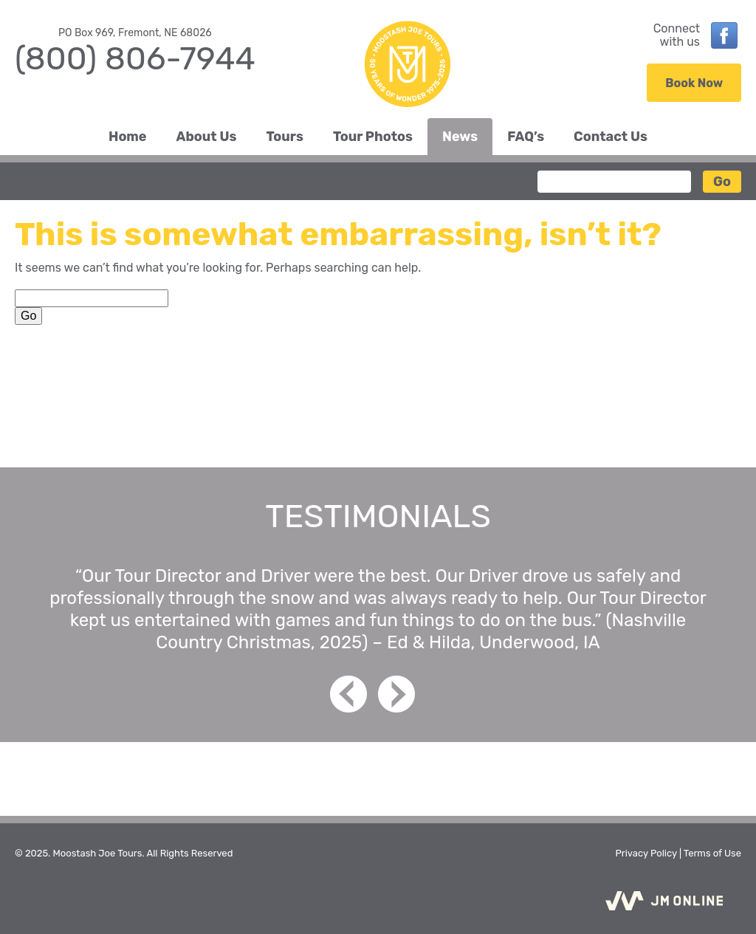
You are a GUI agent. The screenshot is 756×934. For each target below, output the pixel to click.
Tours (285, 136)
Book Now (694, 83)
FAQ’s (525, 136)
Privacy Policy (645, 853)
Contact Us (610, 136)
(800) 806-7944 (135, 58)
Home (128, 136)
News (460, 136)
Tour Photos (373, 136)
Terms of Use (712, 853)
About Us (206, 136)
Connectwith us (676, 35)
